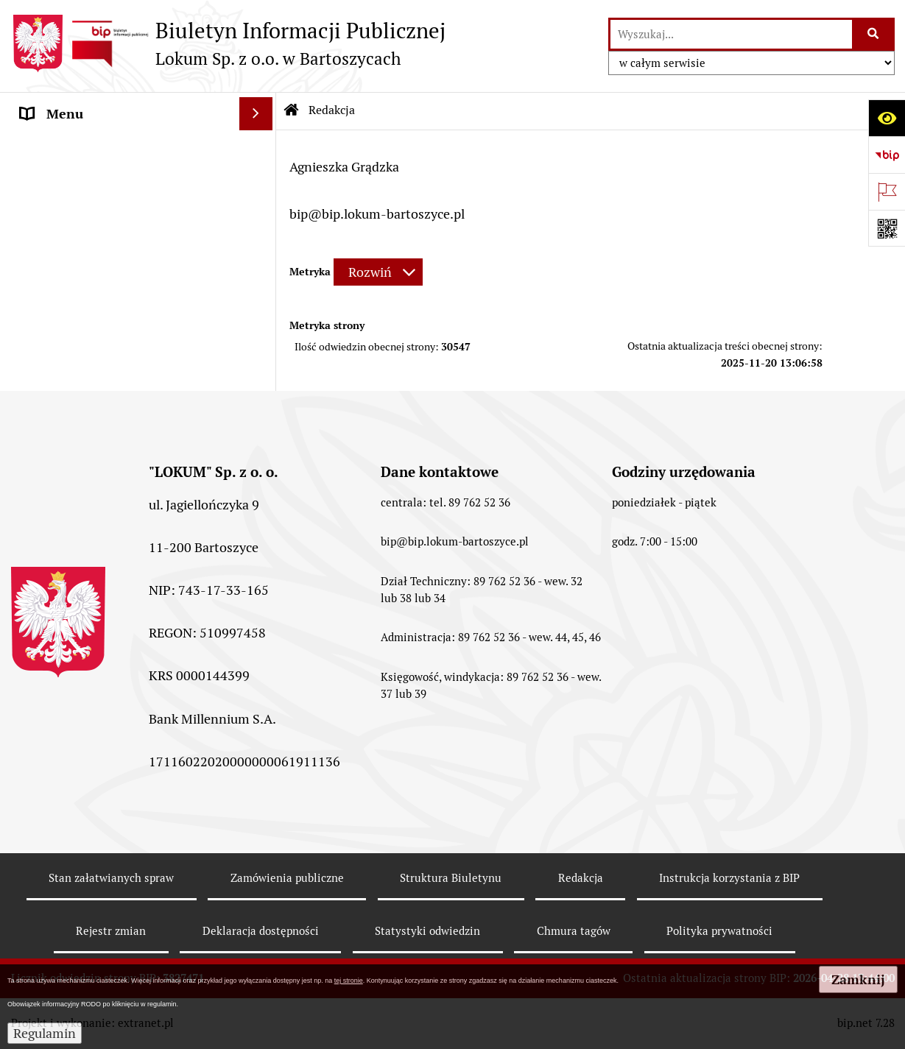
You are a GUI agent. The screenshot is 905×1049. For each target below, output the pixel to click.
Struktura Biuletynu (450, 878)
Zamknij (858, 979)
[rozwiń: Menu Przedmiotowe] (259, 180)
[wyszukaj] (731, 34)
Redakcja (580, 878)
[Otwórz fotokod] (886, 228)
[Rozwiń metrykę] (378, 272)
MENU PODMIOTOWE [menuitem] (86, 279)
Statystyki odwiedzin (427, 931)
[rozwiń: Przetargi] (259, 213)
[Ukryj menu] (255, 113)
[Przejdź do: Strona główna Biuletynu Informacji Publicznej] (292, 110)
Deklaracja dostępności (261, 931)
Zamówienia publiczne (287, 878)
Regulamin (44, 1033)
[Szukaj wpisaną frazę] (874, 34)
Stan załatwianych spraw (111, 878)
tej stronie (348, 980)
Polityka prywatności (719, 931)
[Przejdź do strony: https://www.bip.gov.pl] (886, 154)
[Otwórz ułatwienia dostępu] (886, 117)
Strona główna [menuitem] (64, 146)
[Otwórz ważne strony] (886, 191)
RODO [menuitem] (39, 345)
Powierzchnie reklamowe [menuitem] (94, 246)
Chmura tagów (573, 931)
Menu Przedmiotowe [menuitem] (82, 180)
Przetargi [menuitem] (48, 213)
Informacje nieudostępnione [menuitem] (104, 312)
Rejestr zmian (111, 931)
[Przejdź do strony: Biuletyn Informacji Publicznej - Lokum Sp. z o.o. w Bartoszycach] (228, 43)
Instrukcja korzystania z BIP (729, 878)
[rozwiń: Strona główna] (259, 147)
